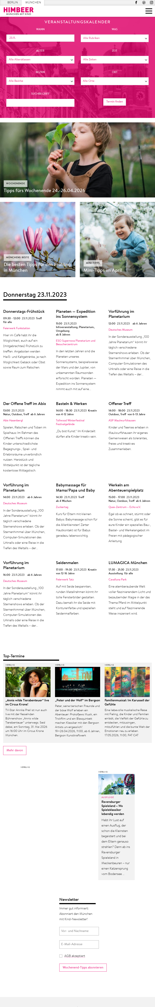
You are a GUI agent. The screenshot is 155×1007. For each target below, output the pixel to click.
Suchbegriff (40, 94)
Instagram (151, 2)
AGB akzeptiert (74, 956)
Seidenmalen (67, 563)
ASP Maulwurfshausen (122, 420)
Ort (115, 72)
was (115, 29)
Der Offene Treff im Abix (24, 404)
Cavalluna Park (117, 579)
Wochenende (15, 183)
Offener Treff (120, 404)
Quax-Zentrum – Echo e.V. (125, 507)
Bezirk (40, 72)
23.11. (12, 38)
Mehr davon (15, 750)
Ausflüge (107, 797)
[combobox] (115, 38)
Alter (40, 51)
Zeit (114, 51)
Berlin (12, 2)
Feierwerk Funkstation (16, 328)
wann (40, 29)
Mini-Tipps (93, 263)
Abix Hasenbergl (13, 420)
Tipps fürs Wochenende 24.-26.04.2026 (44, 191)
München (33, 2)
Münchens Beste (17, 257)
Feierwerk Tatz (65, 579)
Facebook (136, 2)
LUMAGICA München (128, 563)
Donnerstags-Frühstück (24, 312)
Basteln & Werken (71, 404)
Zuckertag (62, 507)
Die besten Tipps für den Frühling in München (37, 268)
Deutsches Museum (120, 330)
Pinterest (143, 2)
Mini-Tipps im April (103, 270)
